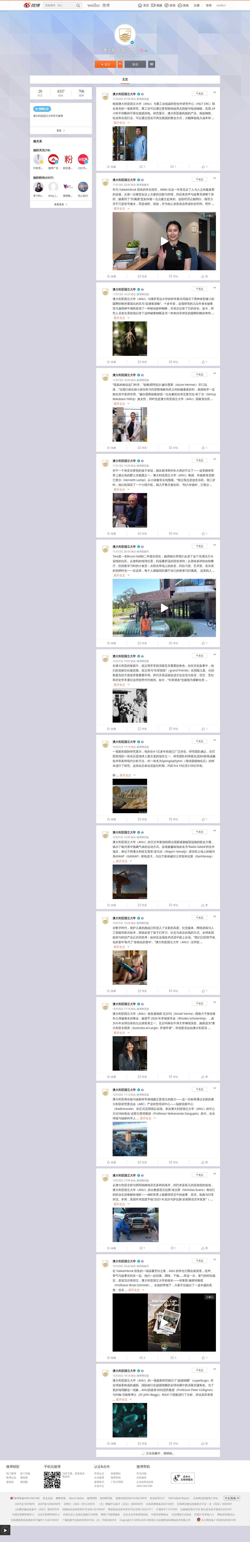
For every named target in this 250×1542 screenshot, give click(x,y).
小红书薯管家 (85, 168)
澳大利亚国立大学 (124, 94)
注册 (197, 5)
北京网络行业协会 (181, 1514)
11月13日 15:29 (121, 465)
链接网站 (116, 1473)
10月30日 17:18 (121, 1009)
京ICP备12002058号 (49, 1504)
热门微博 (11, 1473)
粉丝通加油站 (70, 168)
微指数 (24, 1482)
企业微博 (99, 1477)
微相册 (24, 1477)
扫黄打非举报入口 (204, 1514)
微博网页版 (143, 99)
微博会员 (11, 1477)
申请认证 (99, 1473)
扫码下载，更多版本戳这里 (73, 1475)
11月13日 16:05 (121, 380)
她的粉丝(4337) (43, 177)
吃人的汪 (83, 195)
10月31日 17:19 (121, 747)
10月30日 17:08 (121, 1180)
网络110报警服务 (110, 1514)
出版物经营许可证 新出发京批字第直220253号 (206, 1509)
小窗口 (209, 215)
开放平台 (99, 1486)
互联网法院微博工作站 (205, 1498)
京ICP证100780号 (25, 1504)
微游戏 (10, 1482)
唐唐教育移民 (70, 195)
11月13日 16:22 (121, 294)
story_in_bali (55, 195)
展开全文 (122, 122)
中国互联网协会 (159, 1514)
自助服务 (141, 1477)
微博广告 (53, 168)
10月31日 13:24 (121, 923)
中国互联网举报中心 (23, 1514)
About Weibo (76, 1498)
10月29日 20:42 (121, 1266)
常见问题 (141, 1473)
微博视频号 (143, 184)
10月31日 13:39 (121, 837)
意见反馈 (48, 1498)
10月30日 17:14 (121, 1094)
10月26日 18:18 (121, 1375)
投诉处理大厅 (157, 1498)
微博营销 (116, 1477)
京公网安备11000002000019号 (216, 1520)
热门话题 (25, 1473)
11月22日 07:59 (121, 99)
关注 (105, 64)
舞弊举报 (61, 1498)
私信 (135, 64)
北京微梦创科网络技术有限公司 (173, 1520)
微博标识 (99, 1482)
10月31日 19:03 (121, 661)
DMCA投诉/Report (178, 1498)
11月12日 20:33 (121, 551)
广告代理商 (117, 1482)
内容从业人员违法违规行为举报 (80, 1514)
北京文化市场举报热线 (135, 1514)
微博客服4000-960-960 (25, 1498)
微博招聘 (92, 1498)
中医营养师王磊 (42, 168)
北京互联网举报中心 (49, 1514)
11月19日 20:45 (121, 184)
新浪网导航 (106, 1498)
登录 (209, 5)
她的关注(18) (41, 150)
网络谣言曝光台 (226, 1514)
